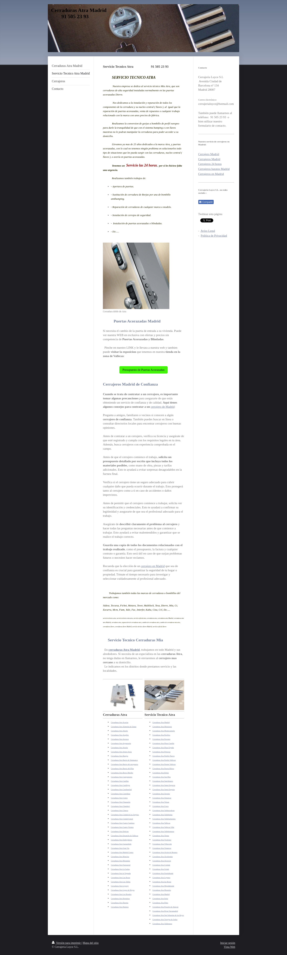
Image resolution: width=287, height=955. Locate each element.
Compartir (206, 202)
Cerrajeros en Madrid (211, 174)
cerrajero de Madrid (162, 406)
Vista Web (229, 946)
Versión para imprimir (66, 942)
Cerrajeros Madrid (209, 159)
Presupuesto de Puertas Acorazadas (143, 369)
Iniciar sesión (227, 942)
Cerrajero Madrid (208, 154)
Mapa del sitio (91, 942)
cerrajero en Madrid (153, 566)
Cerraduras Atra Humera (119, 907)
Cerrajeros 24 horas (210, 164)
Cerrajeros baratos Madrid (214, 169)
